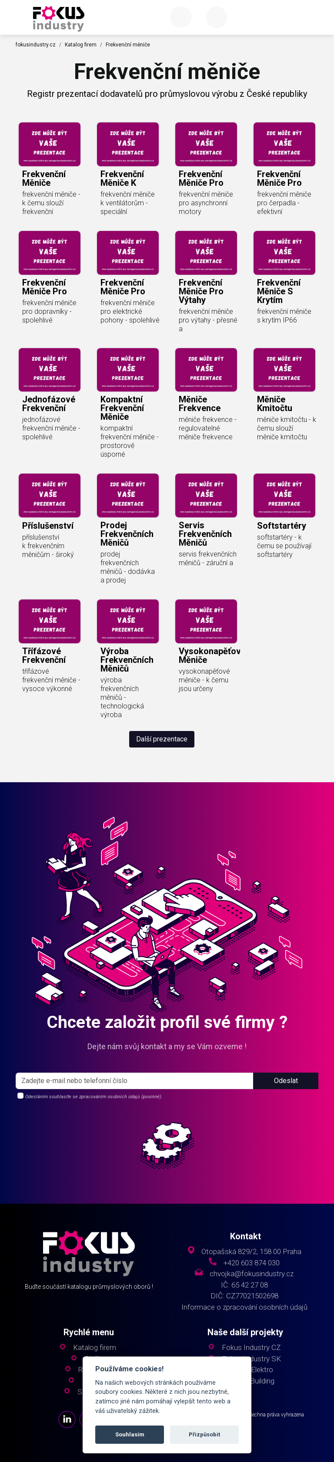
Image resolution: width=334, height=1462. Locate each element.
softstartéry (281, 525)
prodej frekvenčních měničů (127, 534)
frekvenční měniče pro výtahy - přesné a (208, 320)
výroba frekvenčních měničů (127, 660)
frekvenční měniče (44, 178)
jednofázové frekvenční (48, 403)
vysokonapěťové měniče (212, 655)
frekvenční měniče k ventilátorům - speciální (127, 203)
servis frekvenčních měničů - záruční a (208, 558)
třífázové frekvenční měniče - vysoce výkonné (51, 680)
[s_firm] (135, 1081)
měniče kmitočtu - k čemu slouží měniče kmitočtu (286, 428)
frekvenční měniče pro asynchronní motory (206, 203)
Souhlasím (129, 1434)
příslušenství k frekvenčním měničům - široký (48, 546)
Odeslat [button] (286, 1081)
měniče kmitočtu (274, 403)
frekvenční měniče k (122, 178)
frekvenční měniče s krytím (279, 291)
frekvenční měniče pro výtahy (201, 291)
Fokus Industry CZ (251, 1347)
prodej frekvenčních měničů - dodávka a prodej (127, 567)
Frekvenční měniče (128, 45)
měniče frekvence (199, 403)
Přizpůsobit (204, 1434)
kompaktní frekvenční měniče (122, 408)
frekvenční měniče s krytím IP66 (284, 315)
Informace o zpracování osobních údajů (244, 1307)
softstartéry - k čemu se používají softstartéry (284, 546)
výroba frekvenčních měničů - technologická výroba (122, 697)
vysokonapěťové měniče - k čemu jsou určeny (204, 680)
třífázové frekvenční (44, 655)
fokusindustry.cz (36, 45)
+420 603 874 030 (252, 1263)
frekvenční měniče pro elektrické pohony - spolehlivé (130, 311)
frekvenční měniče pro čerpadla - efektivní (284, 203)
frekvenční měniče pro (201, 178)
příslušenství (47, 525)
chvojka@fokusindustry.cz (252, 1274)
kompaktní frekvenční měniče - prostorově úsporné (129, 441)
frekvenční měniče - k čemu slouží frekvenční (51, 203)
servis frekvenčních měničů (205, 534)
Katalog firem (81, 45)
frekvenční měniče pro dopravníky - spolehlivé (49, 311)
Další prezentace (161, 739)
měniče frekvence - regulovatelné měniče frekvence (208, 428)
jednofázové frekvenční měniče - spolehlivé (51, 428)
